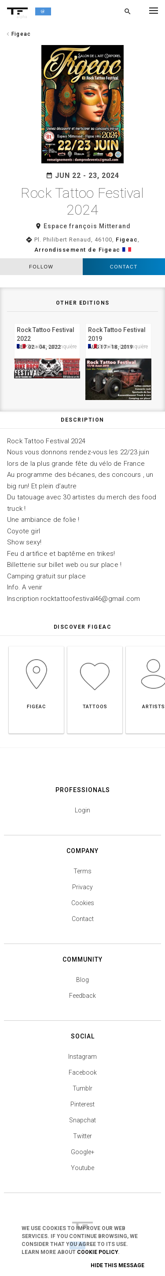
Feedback (82, 995)
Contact (124, 266)
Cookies (82, 902)
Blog (82, 979)
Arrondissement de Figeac (77, 249)
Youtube (82, 1167)
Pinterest (82, 1104)
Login (82, 810)
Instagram (82, 1056)
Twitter (82, 1136)
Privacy (82, 887)
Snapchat (82, 1120)
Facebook (83, 1072)
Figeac (127, 239)
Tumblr (82, 1088)
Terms (82, 871)
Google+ (83, 1151)
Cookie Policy (97, 1252)
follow (41, 266)
